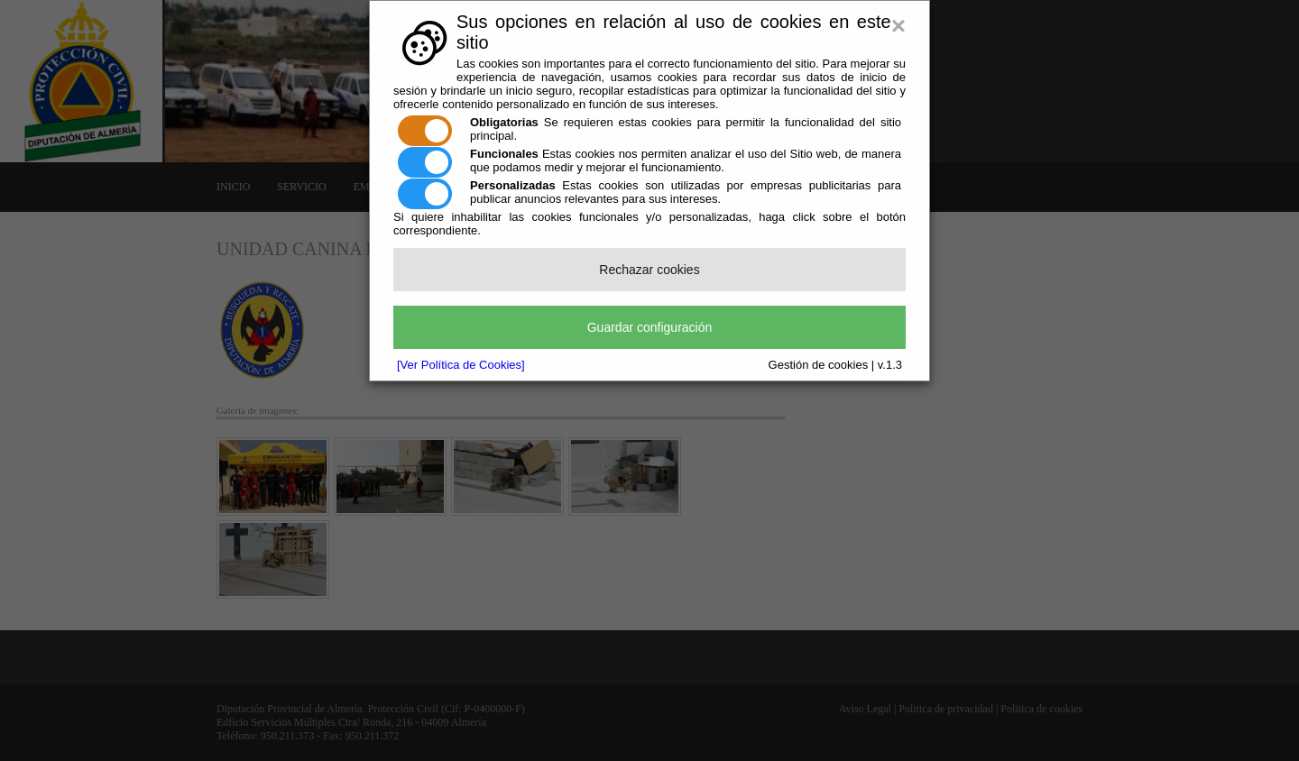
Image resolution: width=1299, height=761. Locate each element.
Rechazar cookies (649, 269)
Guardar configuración (650, 327)
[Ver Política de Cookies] (461, 364)
